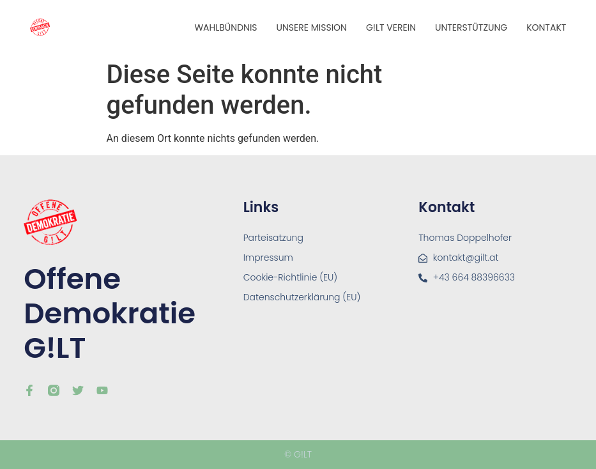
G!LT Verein (391, 27)
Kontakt (546, 27)
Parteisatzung (273, 237)
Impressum (268, 257)
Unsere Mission (312, 27)
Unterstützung (471, 27)
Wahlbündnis (225, 27)
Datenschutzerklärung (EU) (302, 297)
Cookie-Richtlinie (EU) (290, 277)
